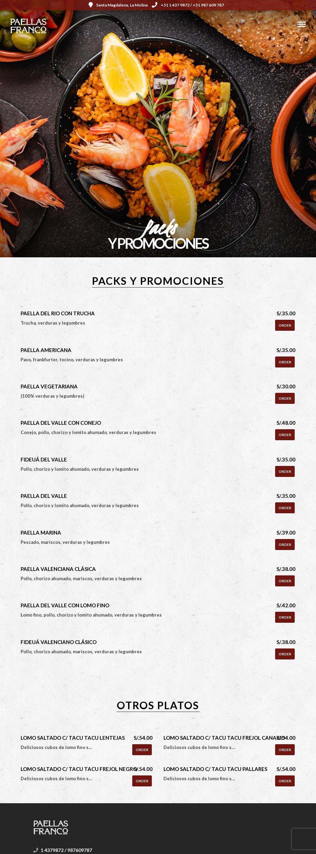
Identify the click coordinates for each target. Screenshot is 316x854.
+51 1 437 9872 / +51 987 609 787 (188, 5)
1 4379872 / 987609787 (66, 850)
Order (285, 325)
